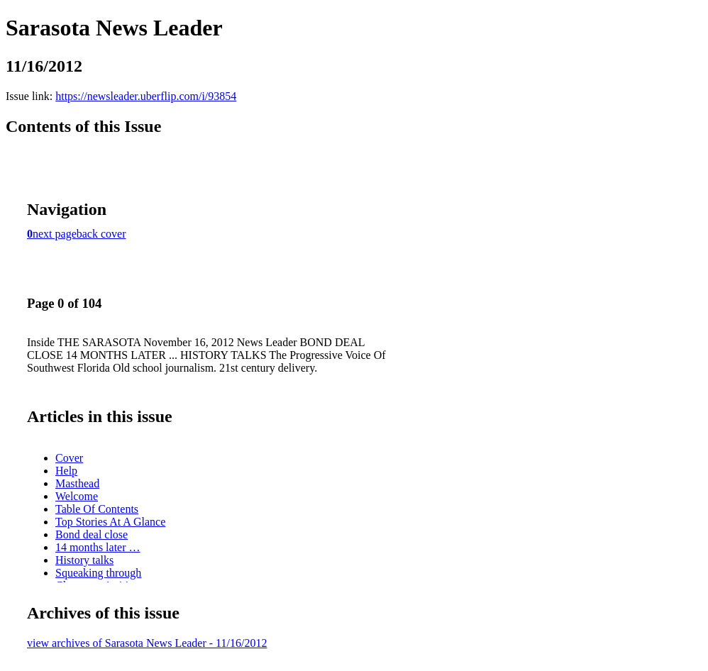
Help (66, 471)
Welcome (76, 496)
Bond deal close (91, 534)
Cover (69, 458)
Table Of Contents (96, 509)
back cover (101, 234)
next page (55, 234)
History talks (84, 560)
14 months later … (97, 547)
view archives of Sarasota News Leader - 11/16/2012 (147, 643)
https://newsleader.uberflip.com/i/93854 (145, 96)
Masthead (77, 483)
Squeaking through (98, 573)
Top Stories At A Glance (110, 522)
